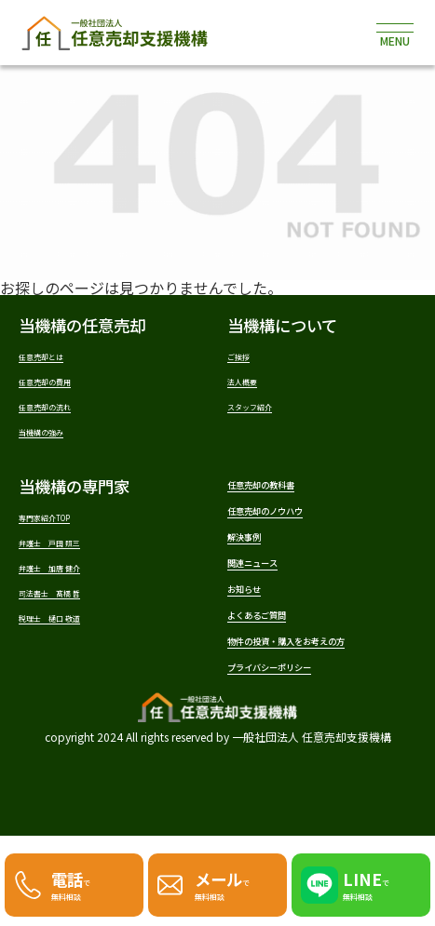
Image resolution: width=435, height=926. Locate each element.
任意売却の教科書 (290, 501)
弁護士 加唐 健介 (76, 589)
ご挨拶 (248, 356)
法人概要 (255, 385)
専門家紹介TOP (68, 532)
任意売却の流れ (67, 413)
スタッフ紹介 (269, 413)
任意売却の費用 (67, 385)
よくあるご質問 (282, 664)
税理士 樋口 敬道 (76, 647)
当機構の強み (60, 442)
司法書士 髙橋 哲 (76, 618)
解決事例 (259, 566)
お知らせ (259, 631)
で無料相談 (79, 879)
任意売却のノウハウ (298, 533)
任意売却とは (60, 356)
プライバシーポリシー (306, 752)
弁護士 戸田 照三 (76, 560)
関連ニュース (274, 599)
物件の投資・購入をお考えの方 (314, 708)
